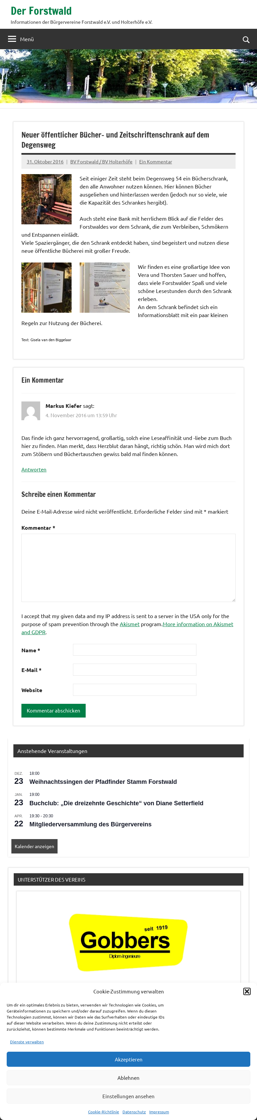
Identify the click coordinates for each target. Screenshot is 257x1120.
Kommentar (38, 527)
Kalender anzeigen (34, 846)
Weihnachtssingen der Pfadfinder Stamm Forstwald (103, 781)
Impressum (159, 1111)
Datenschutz (134, 1111)
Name (30, 650)
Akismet (130, 623)
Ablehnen (128, 1077)
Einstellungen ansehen (128, 1096)
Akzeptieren (129, 1059)
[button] (247, 991)
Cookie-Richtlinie (103, 1111)
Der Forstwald (42, 10)
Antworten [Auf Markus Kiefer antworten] (34, 469)
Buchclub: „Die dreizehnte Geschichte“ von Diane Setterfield (116, 803)
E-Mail (31, 669)
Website (31, 689)
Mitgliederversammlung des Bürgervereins (90, 824)
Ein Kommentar (155, 161)
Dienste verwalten (27, 1041)
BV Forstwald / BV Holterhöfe (101, 161)
